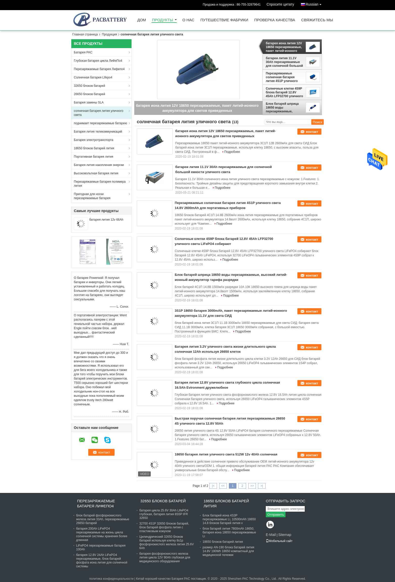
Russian (314, 3)
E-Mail (271, 535)
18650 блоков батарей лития (94, 148)
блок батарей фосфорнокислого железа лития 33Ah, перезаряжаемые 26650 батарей (102, 519)
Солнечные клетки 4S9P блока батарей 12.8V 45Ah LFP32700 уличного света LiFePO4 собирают (284, 92)
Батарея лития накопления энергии (99, 165)
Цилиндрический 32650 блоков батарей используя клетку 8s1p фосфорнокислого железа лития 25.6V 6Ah (166, 542)
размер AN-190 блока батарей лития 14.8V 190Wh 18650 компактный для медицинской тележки (228, 551)
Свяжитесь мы (317, 20)
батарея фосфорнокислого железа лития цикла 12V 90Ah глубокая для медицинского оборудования (164, 557)
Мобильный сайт (279, 541)
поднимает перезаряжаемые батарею (100, 123)
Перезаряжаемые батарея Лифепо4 (99, 69)
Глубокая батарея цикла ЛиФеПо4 (98, 61)
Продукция (109, 34)
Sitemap (284, 535)
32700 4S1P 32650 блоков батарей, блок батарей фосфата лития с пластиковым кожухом (164, 527)
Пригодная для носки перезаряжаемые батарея (92, 196)
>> (252, 486)
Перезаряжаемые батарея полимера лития (100, 184)
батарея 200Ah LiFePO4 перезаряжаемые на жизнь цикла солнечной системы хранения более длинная (101, 534)
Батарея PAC (83, 52)
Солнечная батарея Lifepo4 (93, 77)
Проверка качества (274, 20)
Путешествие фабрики (224, 20)
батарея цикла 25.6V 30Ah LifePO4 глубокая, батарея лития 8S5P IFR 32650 (163, 514)
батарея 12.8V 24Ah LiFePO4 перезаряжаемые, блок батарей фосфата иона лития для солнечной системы (101, 560)
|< (213, 486)
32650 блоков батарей (89, 86)
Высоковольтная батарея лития (96, 173)
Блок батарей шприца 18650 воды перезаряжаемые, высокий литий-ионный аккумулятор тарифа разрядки (284, 107)
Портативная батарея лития (93, 156)
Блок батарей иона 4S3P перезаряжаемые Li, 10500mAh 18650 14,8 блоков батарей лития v (229, 519)
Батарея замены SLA (89, 102)
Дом (141, 20)
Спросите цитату (280, 4)
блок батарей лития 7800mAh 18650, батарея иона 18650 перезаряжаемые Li (229, 532)
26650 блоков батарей (89, 94)
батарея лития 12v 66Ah (106, 219)
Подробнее (232, 152)
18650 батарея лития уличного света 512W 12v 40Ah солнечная (226, 454)
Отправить (275, 514)
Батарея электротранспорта (93, 140)
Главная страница (85, 34)
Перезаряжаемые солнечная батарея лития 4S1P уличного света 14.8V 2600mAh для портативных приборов (285, 77)
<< (223, 486)
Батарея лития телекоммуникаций (98, 131)
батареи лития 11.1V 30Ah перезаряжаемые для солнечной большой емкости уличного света (284, 62)
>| (261, 486)
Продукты (162, 20)
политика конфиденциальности (111, 578)
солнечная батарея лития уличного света (98, 113)
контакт (312, 132)
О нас (188, 20)
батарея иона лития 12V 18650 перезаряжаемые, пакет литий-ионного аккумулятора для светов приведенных (284, 47)
